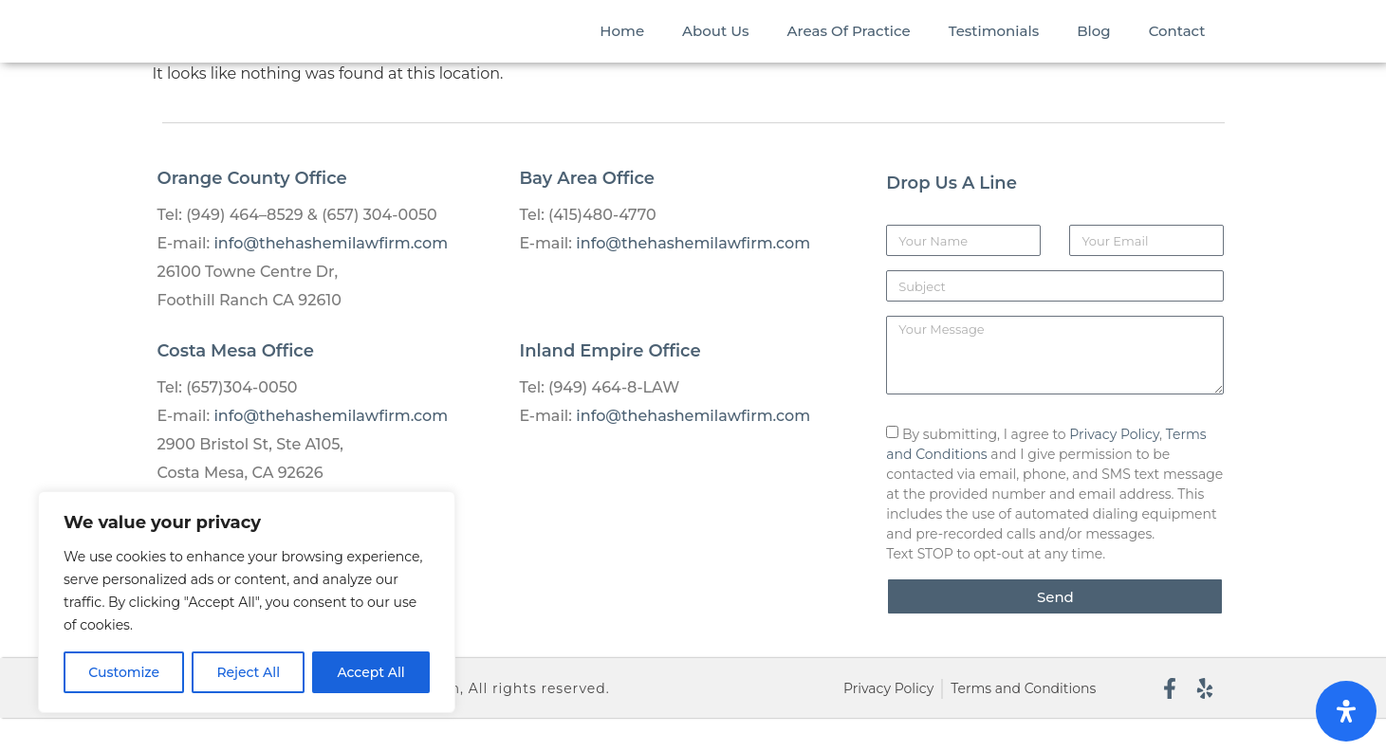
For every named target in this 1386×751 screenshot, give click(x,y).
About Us (715, 47)
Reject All (248, 672)
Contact (1177, 47)
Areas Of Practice (849, 47)
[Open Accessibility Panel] (1346, 711)
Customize (123, 672)
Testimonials (994, 47)
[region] (246, 602)
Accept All (371, 672)
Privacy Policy (1114, 467)
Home (622, 47)
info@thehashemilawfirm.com (330, 276)
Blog (1093, 47)
